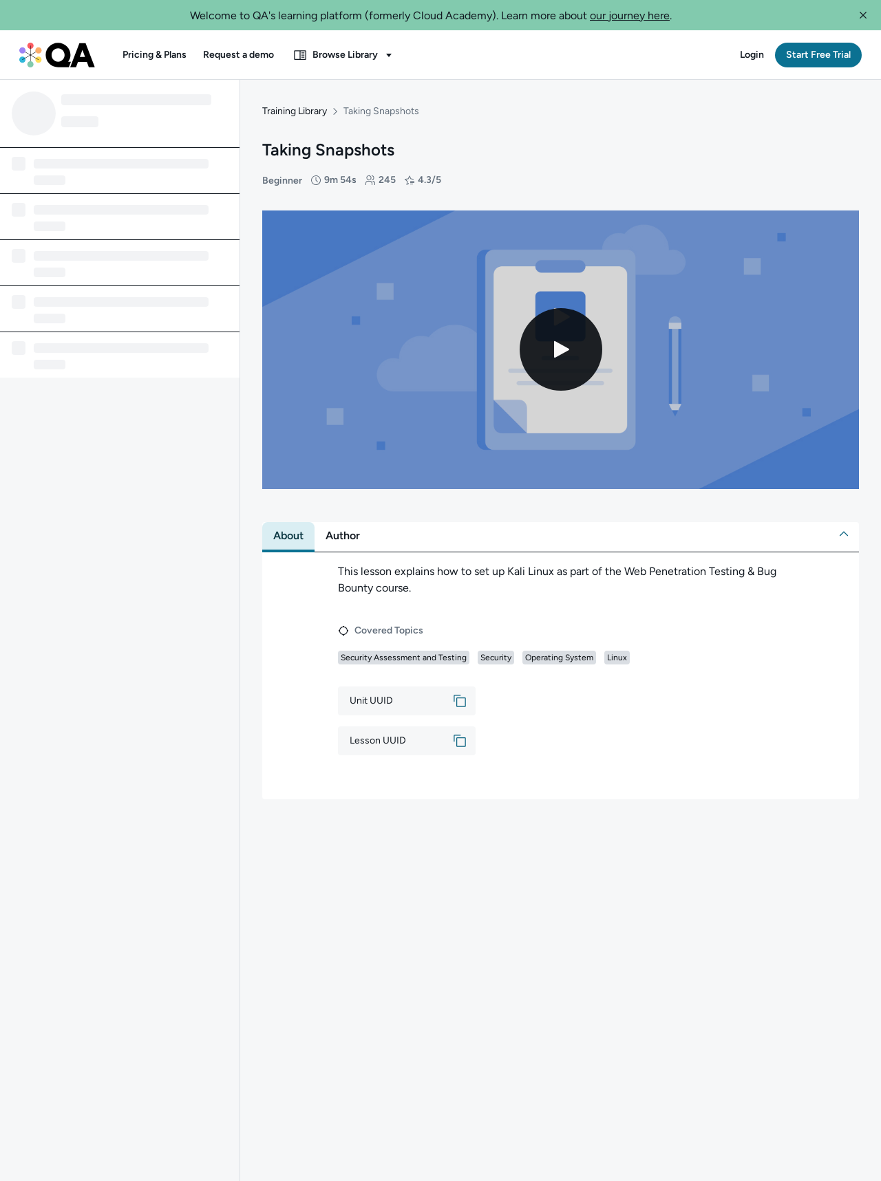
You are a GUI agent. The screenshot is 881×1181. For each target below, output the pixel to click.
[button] (863, 15)
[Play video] (561, 335)
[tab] (288, 520)
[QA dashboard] (57, 55)
